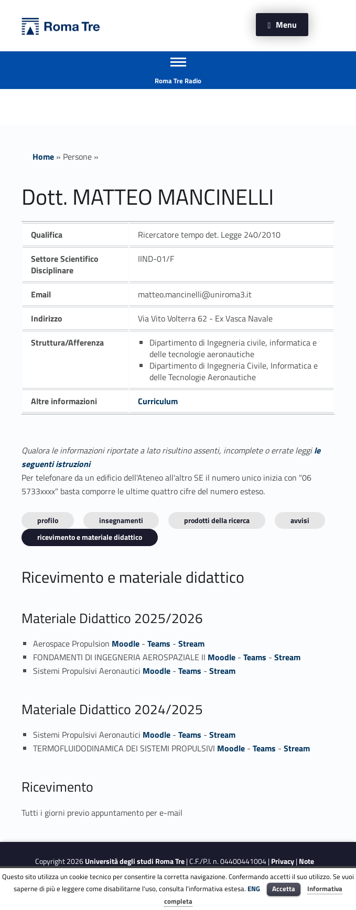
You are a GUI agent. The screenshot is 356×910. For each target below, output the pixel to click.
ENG (253, 888)
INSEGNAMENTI (121, 520)
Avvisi (299, 520)
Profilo (47, 520)
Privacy (282, 861)
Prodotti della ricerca (217, 520)
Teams (158, 643)
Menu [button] (286, 24)
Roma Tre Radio (178, 80)
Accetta (283, 888)
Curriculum (158, 401)
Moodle (125, 643)
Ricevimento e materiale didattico (89, 536)
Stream (191, 643)
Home (43, 156)
